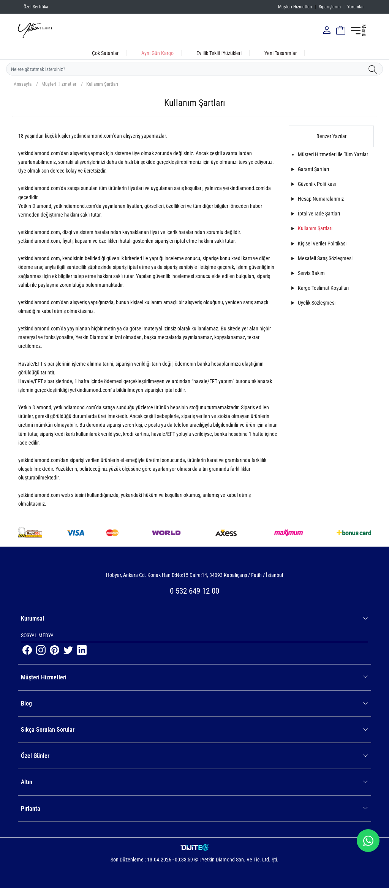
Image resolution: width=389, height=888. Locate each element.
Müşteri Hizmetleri (295, 6)
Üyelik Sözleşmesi (316, 303)
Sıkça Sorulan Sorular (194, 729)
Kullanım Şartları (102, 84)
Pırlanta (194, 808)
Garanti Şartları (313, 169)
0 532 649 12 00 (194, 591)
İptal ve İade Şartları (319, 214)
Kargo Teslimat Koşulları (323, 288)
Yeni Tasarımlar (280, 53)
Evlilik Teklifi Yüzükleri (219, 53)
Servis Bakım (311, 273)
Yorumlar (355, 6)
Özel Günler (194, 755)
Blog (194, 703)
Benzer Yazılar (331, 136)
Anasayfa (23, 84)
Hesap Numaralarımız (321, 199)
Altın (194, 782)
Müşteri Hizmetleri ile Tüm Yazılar (333, 154)
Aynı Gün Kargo (157, 53)
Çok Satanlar (105, 53)
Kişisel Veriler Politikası (322, 243)
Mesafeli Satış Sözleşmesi (325, 258)
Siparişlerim (330, 6)
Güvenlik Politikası (317, 184)
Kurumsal (194, 618)
